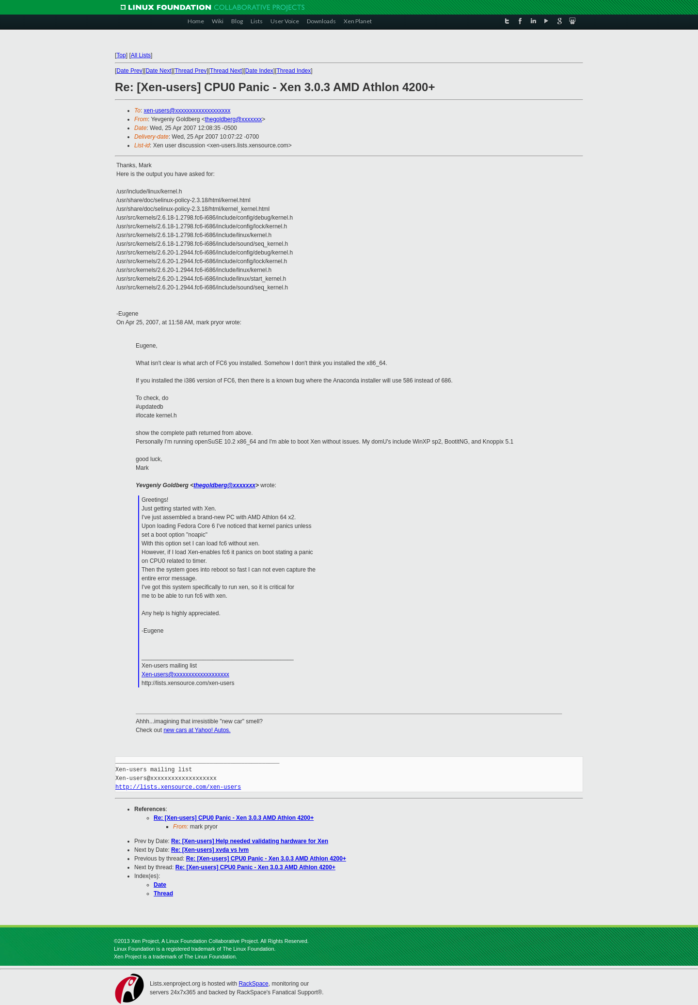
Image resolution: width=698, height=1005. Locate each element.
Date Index (259, 70)
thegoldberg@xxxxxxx (233, 119)
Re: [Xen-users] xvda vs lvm (210, 849)
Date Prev (129, 70)
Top (121, 55)
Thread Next (226, 70)
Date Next (158, 70)
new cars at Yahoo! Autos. (196, 730)
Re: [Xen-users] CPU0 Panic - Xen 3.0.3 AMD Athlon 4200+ (234, 817)
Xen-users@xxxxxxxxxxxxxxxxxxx (185, 674)
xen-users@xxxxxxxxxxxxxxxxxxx (187, 110)
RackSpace (253, 983)
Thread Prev (190, 70)
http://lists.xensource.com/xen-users (178, 787)
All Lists (141, 55)
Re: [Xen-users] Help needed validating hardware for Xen (249, 841)
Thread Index (294, 70)
